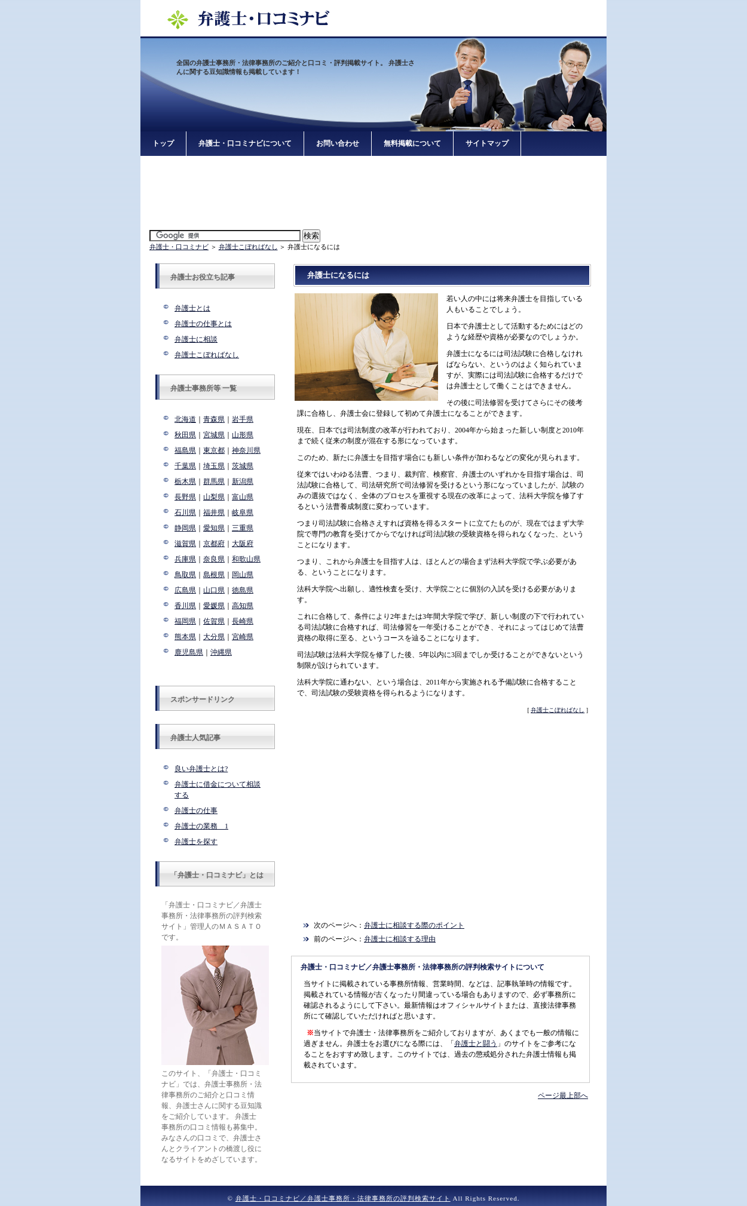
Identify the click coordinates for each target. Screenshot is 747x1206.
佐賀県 (214, 621)
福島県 (185, 450)
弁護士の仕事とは (203, 324)
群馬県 (214, 481)
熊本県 (185, 637)
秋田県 (185, 435)
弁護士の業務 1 (201, 826)
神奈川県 (246, 450)
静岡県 (185, 528)
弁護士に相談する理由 (400, 939)
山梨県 (214, 497)
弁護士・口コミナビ (179, 246)
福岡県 (185, 621)
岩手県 (242, 419)
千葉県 (185, 466)
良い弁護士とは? (201, 769)
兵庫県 (185, 559)
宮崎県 (242, 637)
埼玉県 (214, 466)
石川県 (185, 512)
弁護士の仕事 (196, 810)
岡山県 (242, 574)
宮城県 (214, 435)
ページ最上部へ (563, 1095)
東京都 (214, 450)
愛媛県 (214, 606)
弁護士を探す (196, 841)
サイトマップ (487, 143)
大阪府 (242, 543)
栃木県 (185, 481)
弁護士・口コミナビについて (245, 143)
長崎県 (242, 621)
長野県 (185, 497)
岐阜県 (242, 512)
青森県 (214, 419)
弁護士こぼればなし (248, 246)
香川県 (185, 606)
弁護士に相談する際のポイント (414, 925)
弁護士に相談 (196, 339)
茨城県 (242, 466)
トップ (163, 143)
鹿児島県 (188, 652)
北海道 (185, 419)
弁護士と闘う (475, 1043)
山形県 (242, 435)
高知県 (242, 606)
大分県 (214, 637)
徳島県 (242, 590)
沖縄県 (221, 652)
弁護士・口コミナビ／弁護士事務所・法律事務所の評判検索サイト (343, 1198)
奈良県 (214, 559)
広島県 (185, 590)
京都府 (214, 543)
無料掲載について (412, 143)
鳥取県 (185, 574)
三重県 (242, 528)
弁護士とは (192, 308)
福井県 (214, 512)
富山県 (242, 497)
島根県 (214, 574)
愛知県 (214, 528)
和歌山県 (246, 559)
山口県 (214, 590)
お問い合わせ (337, 143)
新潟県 (242, 481)
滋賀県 (185, 543)
